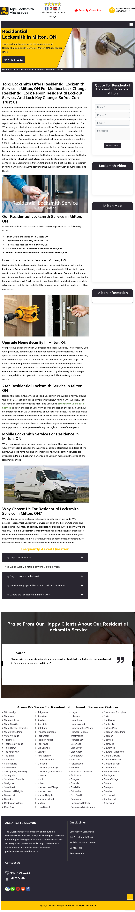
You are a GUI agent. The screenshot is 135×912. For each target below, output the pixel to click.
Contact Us (76, 847)
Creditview (109, 720)
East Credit (76, 795)
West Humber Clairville (16, 728)
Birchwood (109, 795)
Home (5, 69)
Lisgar (74, 712)
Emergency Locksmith (82, 831)
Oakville (41, 751)
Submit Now (112, 145)
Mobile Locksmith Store (83, 842)
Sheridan (8, 799)
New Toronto (44, 755)
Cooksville (109, 724)
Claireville (109, 744)
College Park (110, 728)
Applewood (110, 799)
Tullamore (9, 739)
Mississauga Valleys (47, 767)
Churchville (109, 747)
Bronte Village (111, 779)
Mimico (41, 779)
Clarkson (108, 736)
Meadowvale (44, 791)
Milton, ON (17, 878)
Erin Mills (75, 787)
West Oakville (11, 724)
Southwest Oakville (14, 779)
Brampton (109, 787)
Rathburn (42, 728)
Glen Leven (76, 747)
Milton (14, 69)
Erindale (75, 783)
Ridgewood (43, 712)
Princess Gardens (46, 732)
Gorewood (76, 744)
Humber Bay (77, 739)
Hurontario (76, 720)
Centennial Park (112, 763)
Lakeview (75, 716)
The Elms (9, 755)
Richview (42, 716)
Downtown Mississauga (83, 807)
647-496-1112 (123, 11)
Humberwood (78, 724)
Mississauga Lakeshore (49, 771)
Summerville (10, 763)
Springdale (9, 775)
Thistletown (10, 747)
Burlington (109, 775)
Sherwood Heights (13, 791)
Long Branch (43, 807)
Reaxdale (42, 724)
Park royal (42, 744)
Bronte (107, 783)
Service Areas (77, 853)
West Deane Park (13, 732)
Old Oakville (43, 747)
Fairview (75, 767)
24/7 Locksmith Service (82, 837)
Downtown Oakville (80, 803)
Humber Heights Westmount (79, 734)
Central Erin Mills (112, 759)
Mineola (41, 775)
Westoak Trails (11, 720)
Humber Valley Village (82, 728)
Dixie (106, 716)
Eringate (75, 779)
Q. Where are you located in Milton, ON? (45, 594)
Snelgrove (9, 783)
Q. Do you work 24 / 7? (45, 557)
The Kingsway (11, 751)
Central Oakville (112, 755)
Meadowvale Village (47, 787)
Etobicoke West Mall (81, 771)
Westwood (9, 716)
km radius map (112, 245)
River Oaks (9, 807)
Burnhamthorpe (112, 771)
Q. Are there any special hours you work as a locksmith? (45, 585)
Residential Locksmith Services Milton (42, 69)
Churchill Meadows (114, 751)
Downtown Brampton (115, 712)
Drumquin (76, 799)
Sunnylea (9, 759)
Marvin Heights (45, 795)
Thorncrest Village (13, 744)
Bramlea (108, 791)
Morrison (42, 763)
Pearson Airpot (45, 739)
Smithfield (9, 787)
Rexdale (41, 720)
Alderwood (109, 803)
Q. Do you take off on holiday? (45, 576)
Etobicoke (76, 775)
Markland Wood (45, 799)
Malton (41, 803)
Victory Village (11, 736)
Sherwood (9, 795)
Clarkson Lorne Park (114, 732)
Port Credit (42, 736)
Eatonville (76, 791)
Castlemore (110, 767)
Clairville (108, 739)
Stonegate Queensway (15, 771)
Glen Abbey (76, 751)
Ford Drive (76, 759)
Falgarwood (77, 763)
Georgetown (77, 755)
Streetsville (10, 767)
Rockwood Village (13, 803)
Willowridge (10, 712)
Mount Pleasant (45, 759)
